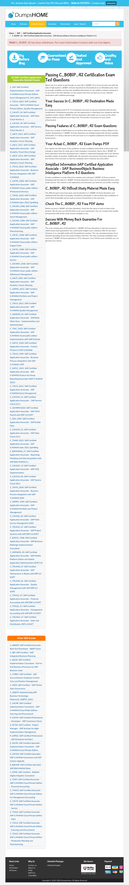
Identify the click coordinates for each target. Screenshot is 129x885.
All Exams (23, 24)
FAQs (30, 870)
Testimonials (65, 24)
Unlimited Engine (54, 865)
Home (13, 24)
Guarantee (52, 24)
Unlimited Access (37, 24)
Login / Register (80, 24)
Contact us (32, 865)
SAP (18, 33)
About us (31, 868)
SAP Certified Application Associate (37, 33)
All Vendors (13, 868)
